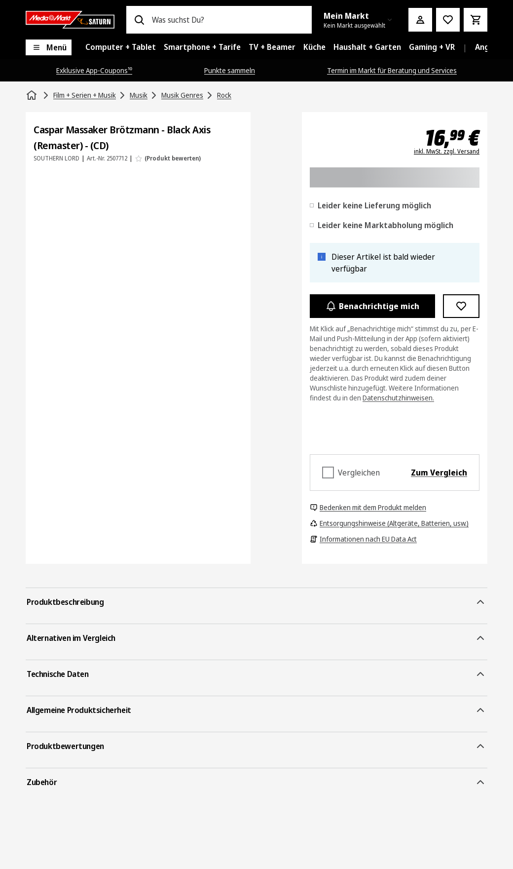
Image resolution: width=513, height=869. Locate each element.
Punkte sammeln (229, 70)
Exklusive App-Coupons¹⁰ (94, 70)
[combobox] (228, 20)
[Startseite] (32, 95)
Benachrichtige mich (372, 306)
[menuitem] (120, 47)
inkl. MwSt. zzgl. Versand (446, 152)
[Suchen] (139, 20)
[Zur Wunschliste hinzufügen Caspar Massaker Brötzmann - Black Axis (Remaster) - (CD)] (461, 306)
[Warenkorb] (475, 20)
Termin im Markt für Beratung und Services (392, 70)
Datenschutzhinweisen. (398, 397)
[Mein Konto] (420, 20)
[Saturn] (70, 20)
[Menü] (49, 47)
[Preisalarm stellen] (448, 20)
